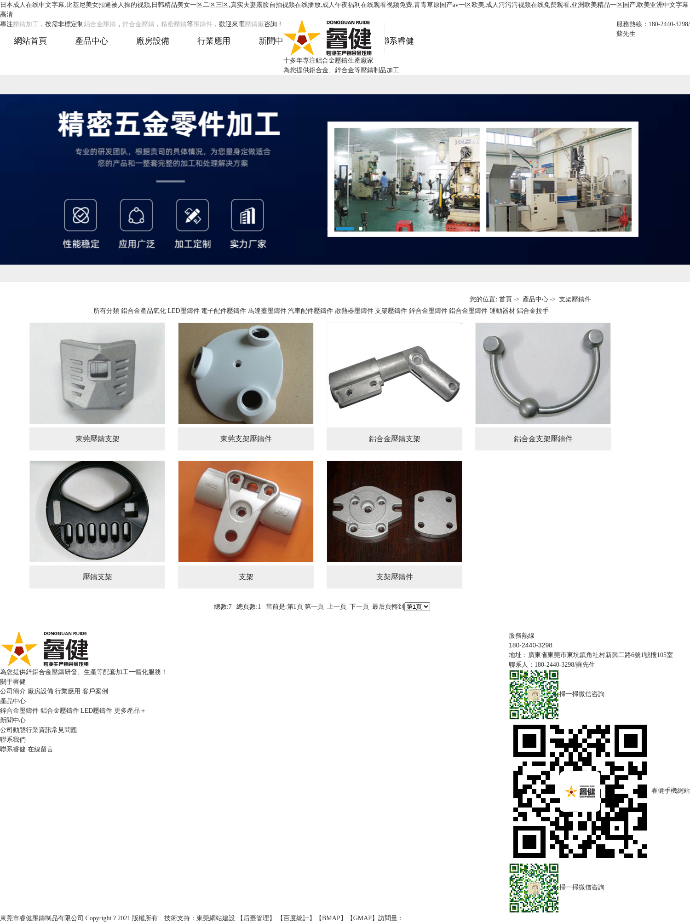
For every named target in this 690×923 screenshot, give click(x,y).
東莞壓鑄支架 (97, 439)
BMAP (331, 918)
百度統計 (296, 918)
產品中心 (535, 299)
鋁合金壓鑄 (100, 24)
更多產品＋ (130, 710)
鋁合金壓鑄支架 (394, 439)
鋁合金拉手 (533, 310)
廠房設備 (40, 691)
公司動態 (13, 730)
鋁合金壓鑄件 (468, 310)
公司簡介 (13, 691)
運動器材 (502, 310)
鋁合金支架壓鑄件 (543, 439)
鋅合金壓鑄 (138, 24)
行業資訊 (39, 730)
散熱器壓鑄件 (354, 310)
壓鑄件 (203, 24)
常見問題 (64, 730)
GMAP (362, 918)
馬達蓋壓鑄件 (267, 310)
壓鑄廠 (254, 24)
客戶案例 (95, 691)
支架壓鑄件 (575, 299)
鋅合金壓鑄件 (428, 310)
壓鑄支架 (97, 577)
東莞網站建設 (215, 918)
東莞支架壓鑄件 (246, 439)
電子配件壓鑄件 (223, 310)
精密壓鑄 (174, 24)
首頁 (505, 299)
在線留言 (40, 749)
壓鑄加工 (26, 24)
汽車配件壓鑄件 (310, 310)
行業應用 (67, 691)
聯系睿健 (13, 749)
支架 (246, 577)
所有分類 (106, 310)
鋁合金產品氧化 (143, 310)
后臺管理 (256, 918)
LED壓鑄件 (183, 310)
